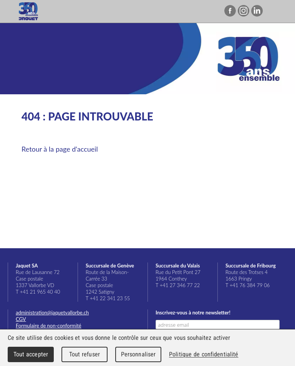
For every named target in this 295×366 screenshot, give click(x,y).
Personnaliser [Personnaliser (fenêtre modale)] (138, 354)
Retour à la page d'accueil (60, 149)
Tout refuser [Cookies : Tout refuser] (84, 354)
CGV (21, 319)
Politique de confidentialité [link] (203, 354)
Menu (276, 11)
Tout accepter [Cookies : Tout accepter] (30, 354)
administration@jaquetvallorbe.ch (52, 312)
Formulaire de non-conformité (48, 326)
